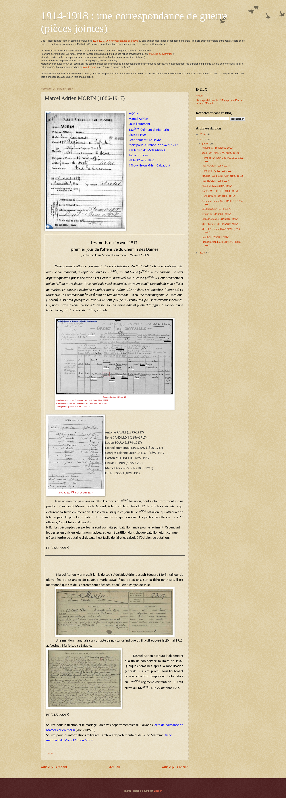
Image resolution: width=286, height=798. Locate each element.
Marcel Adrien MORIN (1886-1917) (220, 224)
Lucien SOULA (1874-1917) (216, 209)
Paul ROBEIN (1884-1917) (215, 180)
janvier (206, 143)
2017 (202, 139)
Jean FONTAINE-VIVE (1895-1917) (220, 153)
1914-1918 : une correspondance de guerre (115, 40)
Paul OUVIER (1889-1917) (215, 165)
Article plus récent (54, 767)
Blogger (158, 790)
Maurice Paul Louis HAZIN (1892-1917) (222, 176)
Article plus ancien (175, 767)
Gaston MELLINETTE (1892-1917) (220, 191)
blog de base (89, 67)
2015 (202, 252)
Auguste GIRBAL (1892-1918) (217, 147)
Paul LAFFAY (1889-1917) (215, 237)
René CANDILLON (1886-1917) (218, 196)
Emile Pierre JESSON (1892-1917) (220, 219)
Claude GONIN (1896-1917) (216, 214)
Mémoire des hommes (160, 54)
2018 (202, 134)
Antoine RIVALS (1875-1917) (217, 186)
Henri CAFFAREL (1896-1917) (217, 170)
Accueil (114, 767)
